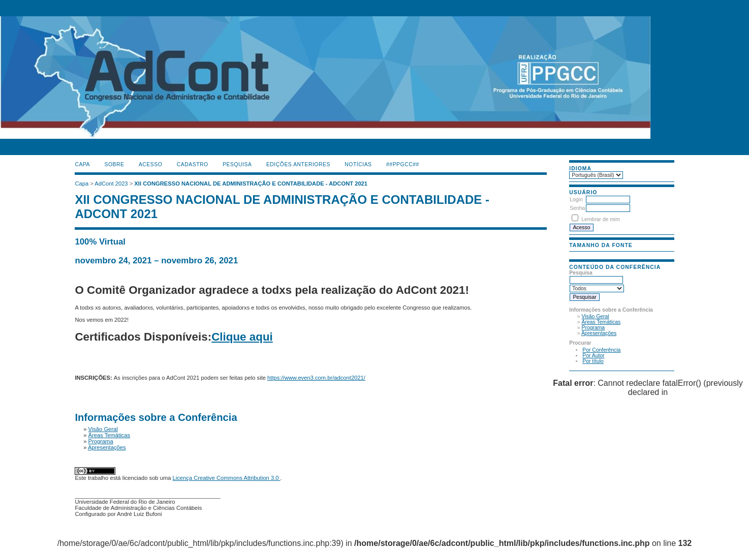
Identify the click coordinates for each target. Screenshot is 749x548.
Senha (577, 208)
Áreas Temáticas (601, 322)
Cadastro (192, 164)
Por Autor (593, 355)
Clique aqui (242, 336)
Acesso (150, 164)
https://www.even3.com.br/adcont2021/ (316, 378)
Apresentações (598, 333)
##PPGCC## (402, 164)
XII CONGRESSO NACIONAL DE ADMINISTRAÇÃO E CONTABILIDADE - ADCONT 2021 (250, 183)
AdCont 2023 (111, 183)
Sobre (114, 164)
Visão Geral (595, 316)
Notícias (358, 164)
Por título (593, 361)
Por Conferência (601, 350)
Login (576, 199)
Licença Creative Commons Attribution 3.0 (226, 478)
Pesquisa (237, 164)
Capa (82, 164)
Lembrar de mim (600, 219)
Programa (593, 327)
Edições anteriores (298, 164)
